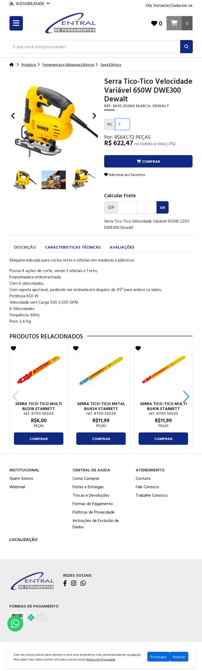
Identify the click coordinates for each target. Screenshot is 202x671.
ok (162, 207)
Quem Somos (21, 478)
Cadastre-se (182, 5)
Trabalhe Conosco (152, 495)
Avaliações (122, 247)
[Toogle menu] (16, 23)
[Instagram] (73, 583)
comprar (39, 438)
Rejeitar (179, 656)
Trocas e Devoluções (91, 495)
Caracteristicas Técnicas (73, 247)
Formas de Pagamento (93, 503)
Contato (143, 478)
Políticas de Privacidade (94, 512)
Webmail (17, 486)
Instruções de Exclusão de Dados (96, 523)
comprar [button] (148, 161)
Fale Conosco (147, 486)
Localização (23, 539)
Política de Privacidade (100, 659)
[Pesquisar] (186, 46)
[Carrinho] (179, 23)
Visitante (161, 5)
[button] (94, 46)
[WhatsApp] (83, 583)
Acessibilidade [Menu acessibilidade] (29, 3)
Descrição (25, 247)
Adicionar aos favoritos (124, 174)
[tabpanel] (101, 290)
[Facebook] (65, 583)
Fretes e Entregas (88, 486)
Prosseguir (158, 656)
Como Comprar (86, 478)
